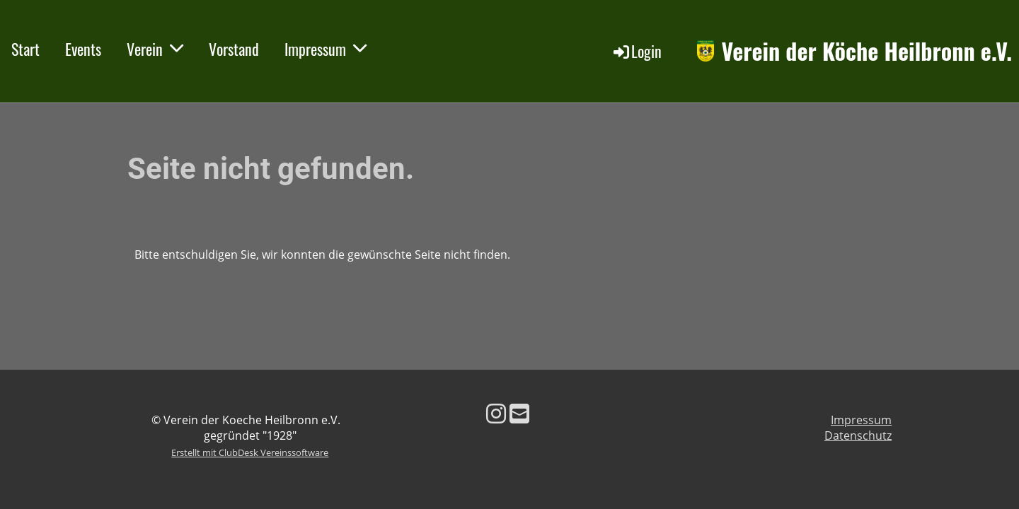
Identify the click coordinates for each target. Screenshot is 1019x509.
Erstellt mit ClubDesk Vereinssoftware (249, 452)
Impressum (325, 48)
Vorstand (234, 48)
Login (636, 51)
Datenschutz (858, 435)
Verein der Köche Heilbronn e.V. (866, 51)
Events (83, 48)
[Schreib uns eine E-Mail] (519, 413)
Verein (155, 48)
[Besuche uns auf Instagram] (496, 413)
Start (25, 48)
